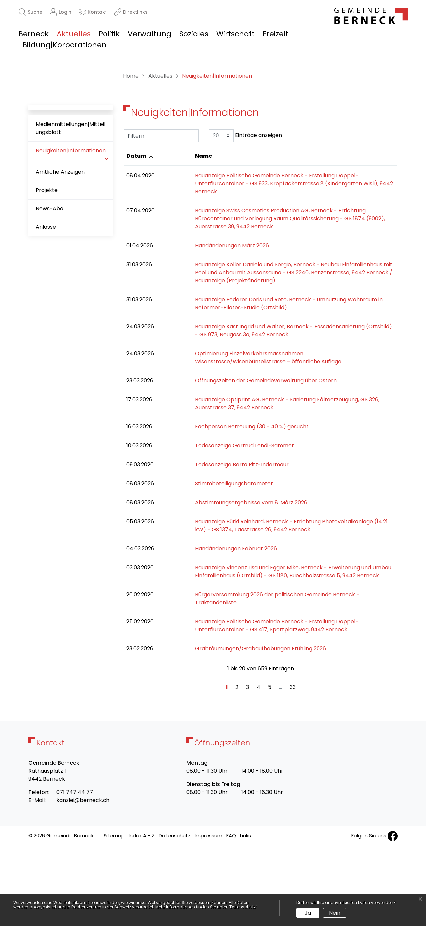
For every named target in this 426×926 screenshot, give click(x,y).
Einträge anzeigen (245, 238)
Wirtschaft (235, 34)
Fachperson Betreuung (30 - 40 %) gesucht (217, 513)
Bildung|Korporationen (64, 45)
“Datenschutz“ (242, 907)
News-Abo (49, 311)
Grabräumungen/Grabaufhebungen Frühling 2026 (225, 727)
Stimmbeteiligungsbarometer (199, 570)
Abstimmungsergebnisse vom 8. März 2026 (216, 589)
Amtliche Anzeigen (60, 275)
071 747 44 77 (74, 871)
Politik (109, 34)
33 (293, 766)
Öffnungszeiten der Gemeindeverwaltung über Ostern (231, 467)
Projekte (47, 293)
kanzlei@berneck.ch (82, 879)
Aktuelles (74, 34)
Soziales (193, 34)
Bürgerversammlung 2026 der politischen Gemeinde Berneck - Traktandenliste (263, 681)
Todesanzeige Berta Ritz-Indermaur (207, 551)
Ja (308, 913)
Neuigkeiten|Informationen (70, 256)
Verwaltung (149, 34)
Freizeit (275, 34)
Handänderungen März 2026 (197, 332)
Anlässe (46, 330)
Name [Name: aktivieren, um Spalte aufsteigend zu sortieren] (168, 259)
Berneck (33, 34)
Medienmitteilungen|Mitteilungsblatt (70, 231)
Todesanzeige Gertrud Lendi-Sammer (209, 532)
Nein (334, 913)
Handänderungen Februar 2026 (201, 635)
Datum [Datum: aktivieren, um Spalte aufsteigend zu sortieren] (136, 259)
